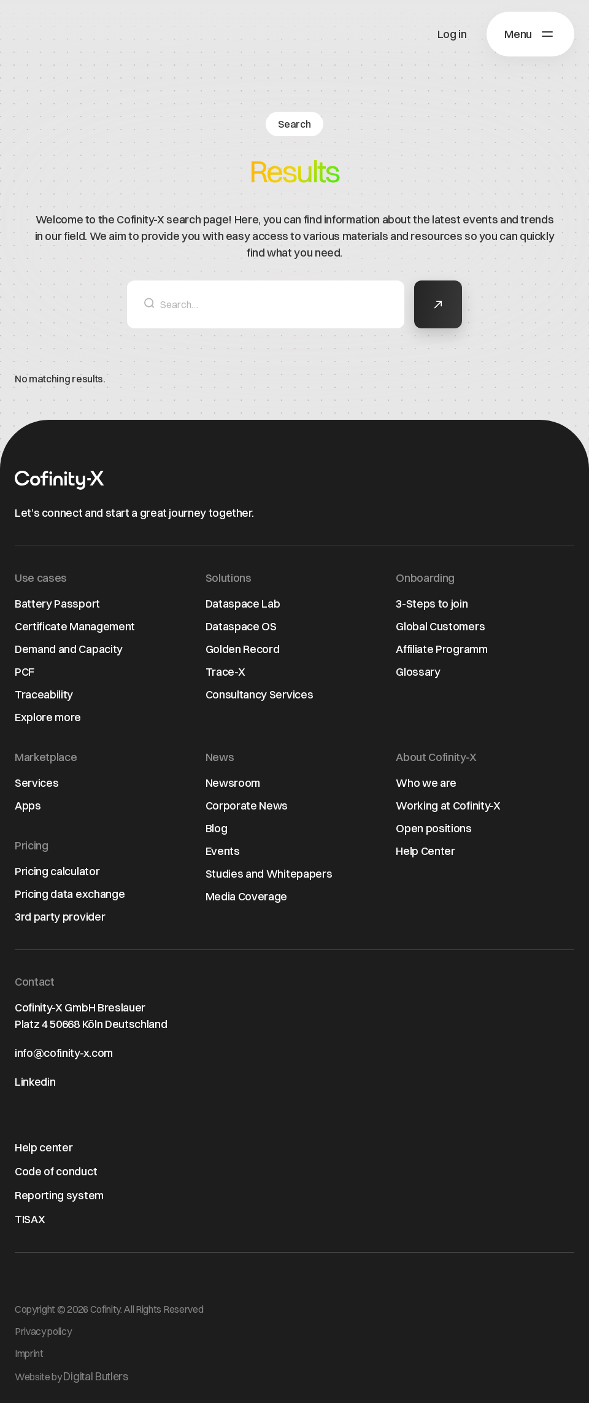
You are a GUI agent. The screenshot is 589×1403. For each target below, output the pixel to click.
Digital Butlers (95, 1376)
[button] (530, 34)
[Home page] (59, 480)
